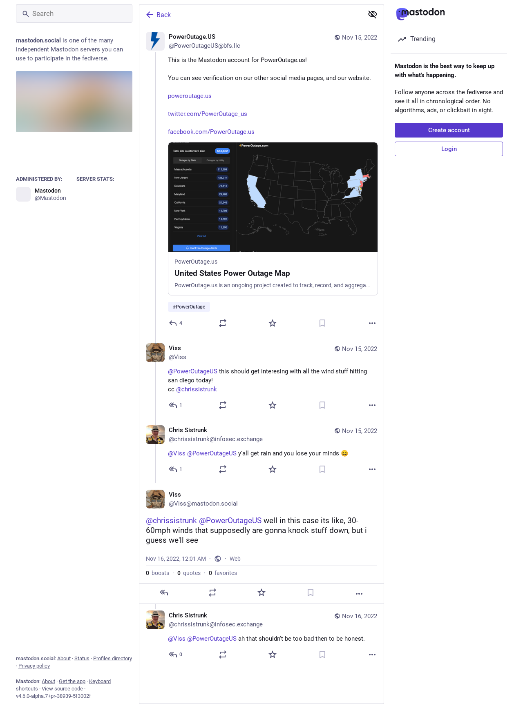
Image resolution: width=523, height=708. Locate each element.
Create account (449, 130)
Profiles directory (112, 658)
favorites (223, 573)
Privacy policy (34, 666)
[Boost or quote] (223, 323)
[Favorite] (272, 323)
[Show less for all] (373, 14)
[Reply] (176, 323)
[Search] (74, 13)
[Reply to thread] (176, 405)
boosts (157, 573)
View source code (62, 689)
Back (158, 15)
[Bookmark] (322, 323)
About (64, 658)
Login (449, 149)
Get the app (72, 681)
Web (235, 558)
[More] (372, 323)
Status (81, 658)
